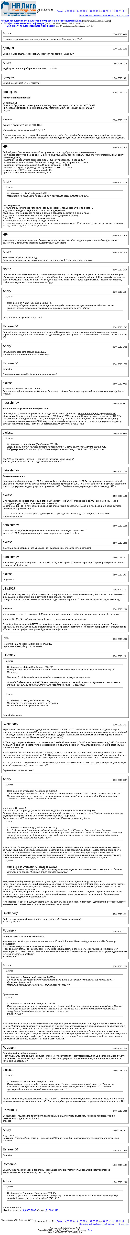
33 (84, 11)
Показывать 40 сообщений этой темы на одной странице (104, 15)
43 (117, 11)
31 (78, 11)
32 (81, 11)
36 (94, 11)
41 (110, 11)
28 (68, 11)
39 (104, 11)
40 (107, 11)
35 (91, 11)
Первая (59, 11)
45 (123, 11)
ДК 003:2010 (52, 1210)
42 (114, 11)
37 (97, 11)
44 (120, 11)
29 (71, 11)
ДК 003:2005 (30, 1210)
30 (74, 11)
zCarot (89, 1230)
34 (87, 11)
